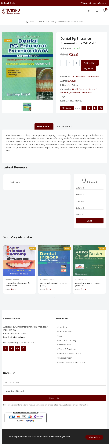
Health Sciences (79, 89)
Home (31, 21)
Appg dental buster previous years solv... (87, 284)
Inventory (62, 327)
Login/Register (100, 3)
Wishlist (86, 3)
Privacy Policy (64, 344)
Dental (92, 89)
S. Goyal (72, 80)
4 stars (80, 194)
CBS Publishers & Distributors (85, 76)
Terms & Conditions (67, 349)
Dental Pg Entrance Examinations (76, 92)
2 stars (80, 208)
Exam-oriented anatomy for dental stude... (18, 284)
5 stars (80, 188)
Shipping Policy (65, 358)
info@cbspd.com (17, 337)
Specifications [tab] (64, 126)
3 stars (80, 201)
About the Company (67, 340)
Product (41, 21)
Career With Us (65, 331)
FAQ (60, 336)
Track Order (9, 3)
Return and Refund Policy (69, 353)
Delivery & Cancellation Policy (71, 362)
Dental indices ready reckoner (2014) (53, 284)
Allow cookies (94, 437)
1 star (79, 214)
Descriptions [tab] (44, 126)
